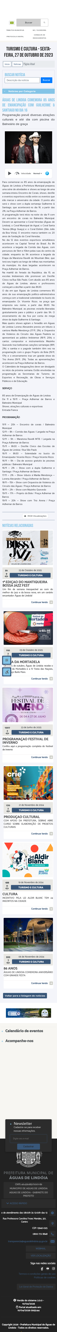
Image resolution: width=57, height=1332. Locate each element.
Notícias (17, 64)
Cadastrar (28, 1146)
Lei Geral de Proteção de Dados (36, 1286)
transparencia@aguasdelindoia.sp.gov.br (27, 1241)
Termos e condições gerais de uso (37, 1273)
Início (7, 64)
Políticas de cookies (44, 1277)
